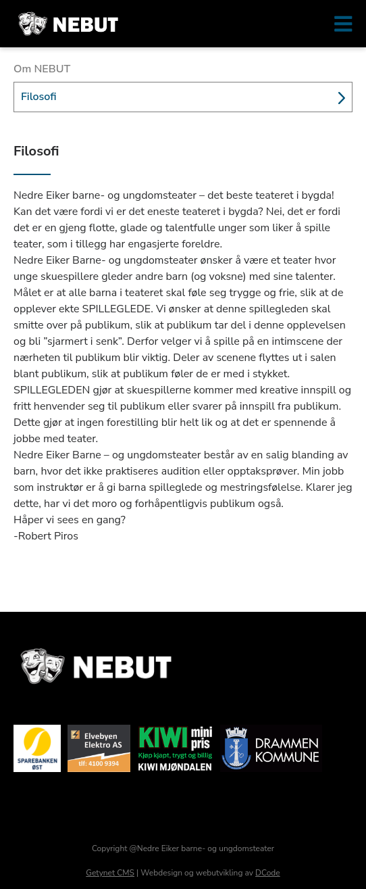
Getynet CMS (110, 872)
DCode (267, 872)
